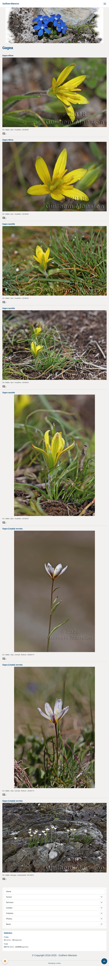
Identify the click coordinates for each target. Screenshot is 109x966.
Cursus (9, 897)
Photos (9, 919)
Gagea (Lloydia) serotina (12, 528)
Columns (9, 913)
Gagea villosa (7, 55)
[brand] (11, 4)
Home (8, 891)
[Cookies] (5, 961)
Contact (9, 908)
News (8, 924)
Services (9, 902)
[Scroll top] (104, 961)
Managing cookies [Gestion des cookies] (54, 963)
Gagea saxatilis (8, 224)
